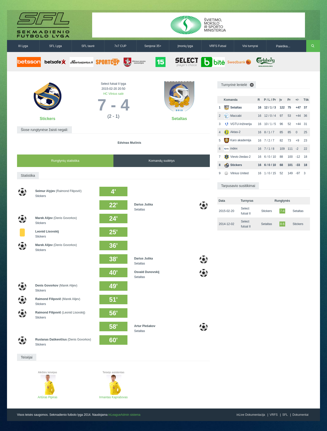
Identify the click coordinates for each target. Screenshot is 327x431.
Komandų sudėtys (161, 160)
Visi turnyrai (250, 46)
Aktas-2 (232, 132)
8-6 (282, 224)
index (231, 148)
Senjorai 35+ (152, 46)
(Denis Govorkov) (65, 218)
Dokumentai (300, 414)
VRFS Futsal (217, 46)
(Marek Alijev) (68, 285)
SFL (285, 414)
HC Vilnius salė (113, 94)
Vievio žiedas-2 (237, 156)
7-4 (282, 211)
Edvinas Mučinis (129, 142)
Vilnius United (236, 173)
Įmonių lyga (185, 46)
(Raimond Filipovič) (69, 191)
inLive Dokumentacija (250, 414)
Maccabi (233, 116)
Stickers (47, 118)
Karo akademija (237, 140)
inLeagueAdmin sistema (124, 414)
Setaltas (179, 118)
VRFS (274, 414)
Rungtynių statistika (65, 160)
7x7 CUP (120, 46)
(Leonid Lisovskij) (73, 312)
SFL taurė (87, 46)
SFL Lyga (55, 46)
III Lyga (23, 46)
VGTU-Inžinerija (238, 124)
